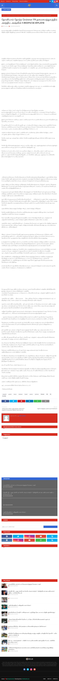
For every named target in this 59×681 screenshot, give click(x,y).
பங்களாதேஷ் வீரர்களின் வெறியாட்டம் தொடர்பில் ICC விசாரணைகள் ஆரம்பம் (29, 619)
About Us (3, 1)
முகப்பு (4, 15)
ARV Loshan (5, 26)
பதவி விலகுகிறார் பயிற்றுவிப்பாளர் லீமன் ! (14, 512)
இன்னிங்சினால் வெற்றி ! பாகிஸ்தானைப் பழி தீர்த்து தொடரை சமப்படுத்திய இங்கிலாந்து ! (31, 612)
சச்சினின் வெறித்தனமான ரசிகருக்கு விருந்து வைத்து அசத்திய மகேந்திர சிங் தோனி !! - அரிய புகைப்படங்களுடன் (32, 634)
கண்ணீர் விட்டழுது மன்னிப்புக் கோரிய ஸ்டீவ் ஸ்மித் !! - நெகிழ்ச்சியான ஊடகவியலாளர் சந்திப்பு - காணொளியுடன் (28, 493)
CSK (47, 394)
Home (44, 678)
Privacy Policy (15, 1)
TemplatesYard (11, 678)
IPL (50, 394)
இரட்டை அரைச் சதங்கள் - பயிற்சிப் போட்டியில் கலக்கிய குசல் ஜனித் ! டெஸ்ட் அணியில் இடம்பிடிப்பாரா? (31, 641)
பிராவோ (37, 394)
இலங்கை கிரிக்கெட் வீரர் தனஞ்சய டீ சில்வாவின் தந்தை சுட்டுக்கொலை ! (27, 626)
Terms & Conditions (24, 1)
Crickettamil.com (25, 678)
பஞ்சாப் (31, 394)
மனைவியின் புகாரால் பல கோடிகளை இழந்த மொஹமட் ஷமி (19, 485)
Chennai (42, 394)
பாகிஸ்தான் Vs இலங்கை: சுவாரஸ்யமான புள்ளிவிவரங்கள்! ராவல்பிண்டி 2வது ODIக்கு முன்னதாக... (30, 648)
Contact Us (8, 1)
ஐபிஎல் (10, 394)
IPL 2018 (4, 396)
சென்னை (20, 394)
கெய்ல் (15, 394)
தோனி (26, 394)
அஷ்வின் (9, 15)
